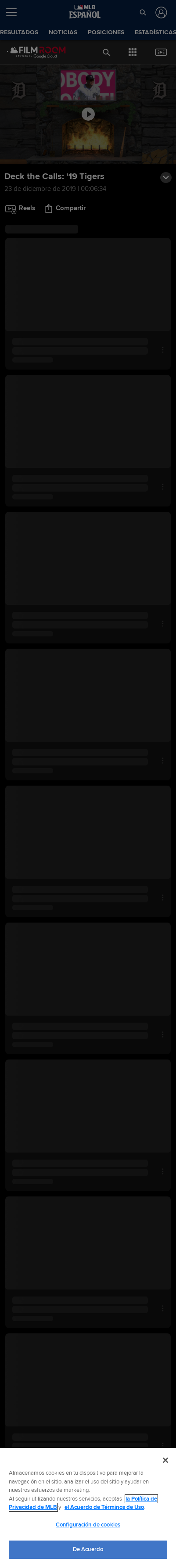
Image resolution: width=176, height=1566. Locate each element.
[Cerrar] (165, 1460)
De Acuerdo (88, 1549)
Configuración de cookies (88, 1524)
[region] (88, 1507)
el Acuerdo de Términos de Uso (104, 1507)
